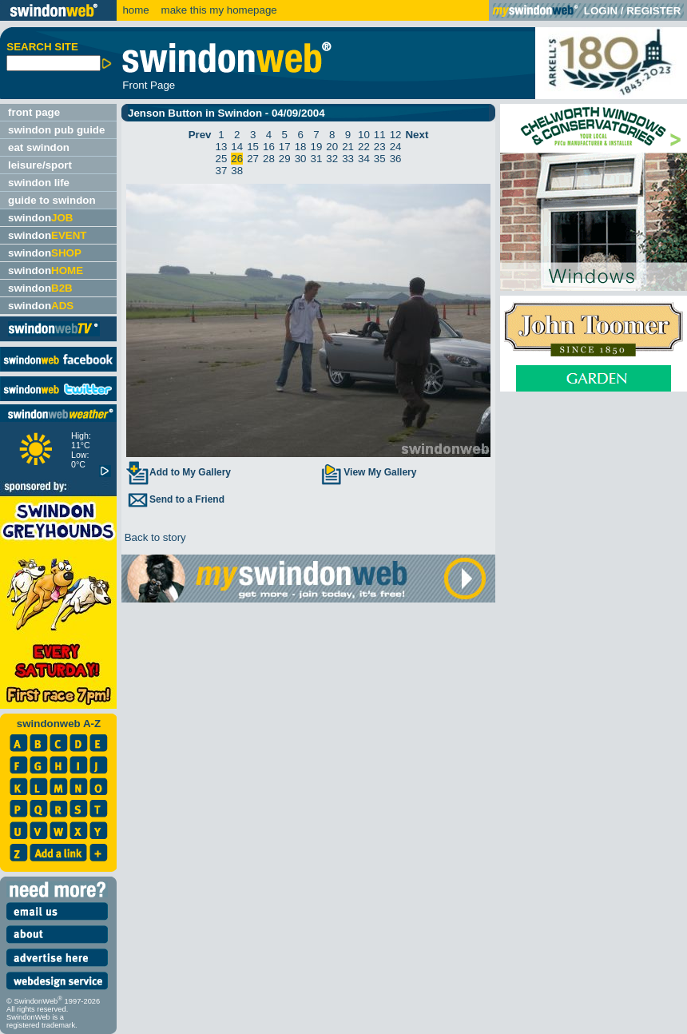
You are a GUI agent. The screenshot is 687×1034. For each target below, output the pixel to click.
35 (380, 159)
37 (222, 171)
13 (222, 147)
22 (364, 147)
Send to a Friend (174, 499)
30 (301, 159)
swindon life (38, 183)
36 (396, 159)
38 (237, 171)
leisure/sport (40, 165)
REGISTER (653, 11)
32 (332, 159)
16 (269, 147)
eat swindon (38, 147)
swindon (40, 218)
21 (348, 147)
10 (364, 135)
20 (332, 147)
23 (380, 147)
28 (269, 159)
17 (285, 147)
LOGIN (601, 11)
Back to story (153, 537)
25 (222, 159)
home (135, 10)
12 (396, 135)
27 (253, 159)
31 (317, 159)
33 (348, 159)
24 (396, 147)
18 (301, 147)
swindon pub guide (56, 130)
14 (237, 147)
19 (317, 147)
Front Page (148, 85)
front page (34, 112)
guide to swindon (52, 200)
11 (380, 135)
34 (364, 159)
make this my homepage (217, 10)
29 (285, 159)
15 (253, 147)
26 (237, 159)
